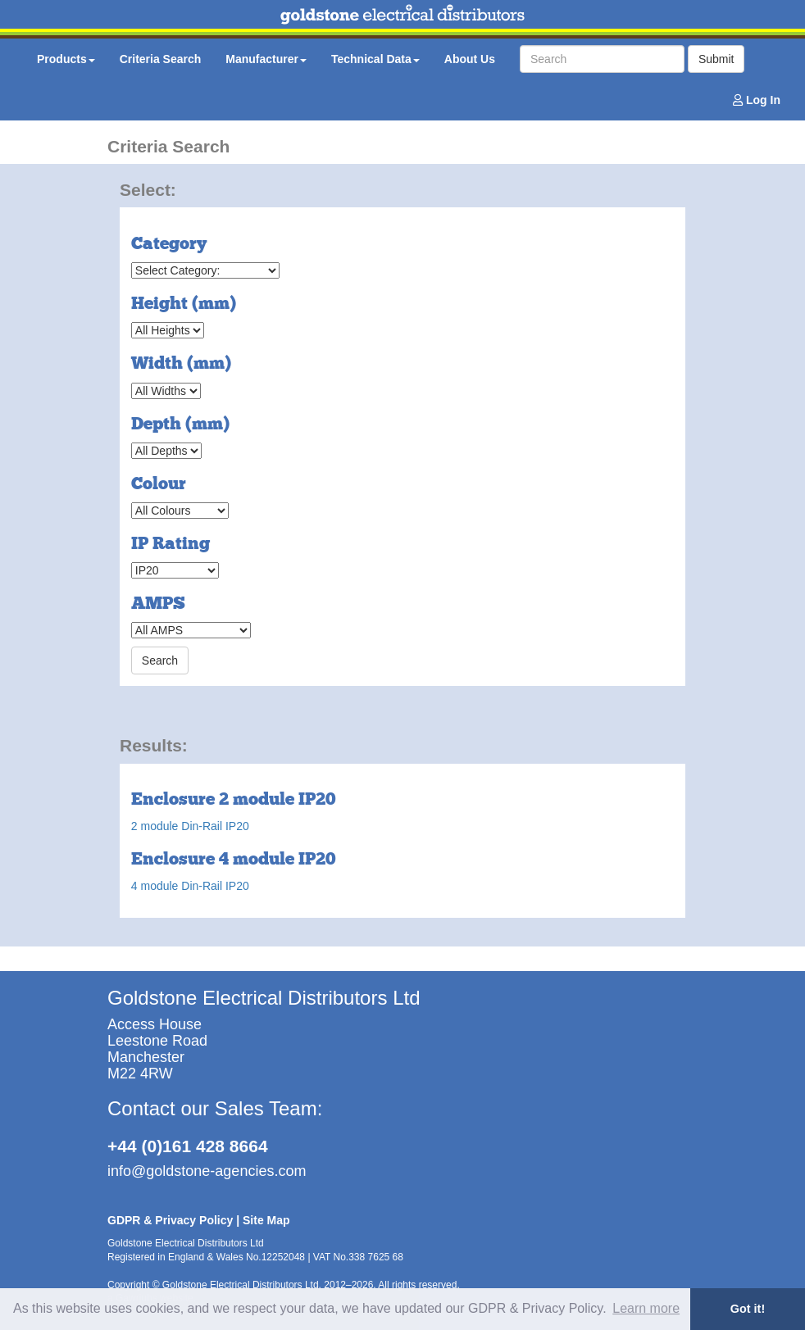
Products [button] (66, 59)
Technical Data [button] (375, 59)
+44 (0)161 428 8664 (187, 1146)
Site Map (266, 1220)
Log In (756, 100)
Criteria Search (161, 59)
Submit (716, 59)
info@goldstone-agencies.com (206, 1171)
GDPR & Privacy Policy (170, 1220)
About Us (469, 59)
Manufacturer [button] (266, 59)
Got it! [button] (747, 1308)
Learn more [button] (646, 1308)
